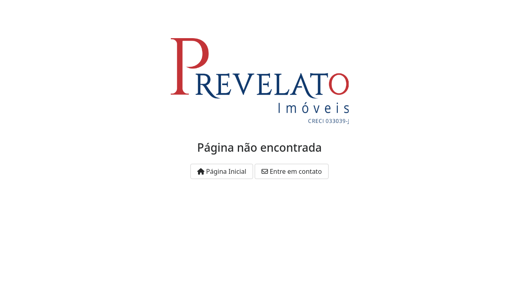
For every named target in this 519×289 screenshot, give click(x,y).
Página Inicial (221, 171)
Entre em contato (292, 171)
